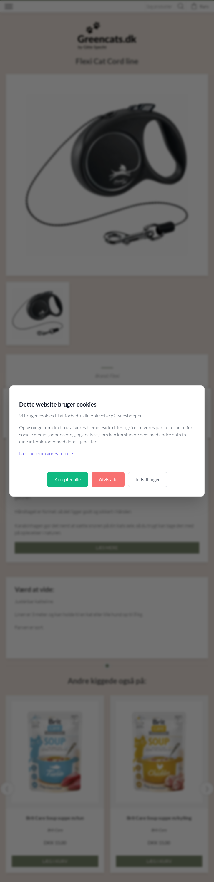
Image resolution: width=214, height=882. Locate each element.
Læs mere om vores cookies (46, 453)
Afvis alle (108, 479)
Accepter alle (67, 479)
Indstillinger (147, 479)
